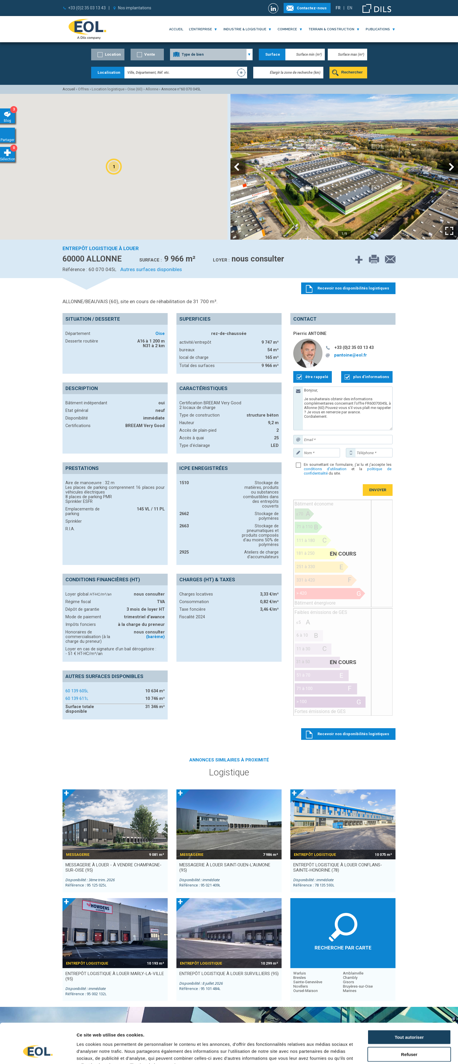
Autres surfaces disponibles (151, 269)
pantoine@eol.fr (350, 355)
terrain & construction (331, 29)
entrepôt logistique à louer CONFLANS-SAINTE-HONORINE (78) (337, 867)
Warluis (299, 973)
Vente (149, 54)
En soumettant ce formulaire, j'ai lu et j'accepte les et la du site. (347, 468)
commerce (287, 29)
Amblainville (353, 973)
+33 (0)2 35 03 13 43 (87, 8)
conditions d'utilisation (325, 469)
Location (113, 54)
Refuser (409, 1020)
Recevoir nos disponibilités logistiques (353, 734)
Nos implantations (134, 8)
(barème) (155, 636)
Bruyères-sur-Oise (358, 986)
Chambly (350, 977)
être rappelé (316, 377)
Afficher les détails (321, 1052)
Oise (160, 333)
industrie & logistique (244, 29)
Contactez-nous (312, 8)
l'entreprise (200, 29)
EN (349, 8)
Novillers (300, 986)
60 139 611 (76, 698)
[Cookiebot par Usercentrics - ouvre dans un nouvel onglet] (37, 1052)
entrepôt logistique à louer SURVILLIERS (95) (229, 973)
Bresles (299, 977)
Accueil (176, 29)
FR (338, 8)
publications (378, 29)
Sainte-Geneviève (307, 982)
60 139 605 (76, 691)
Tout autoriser (409, 1003)
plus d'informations (371, 377)
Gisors (348, 982)
